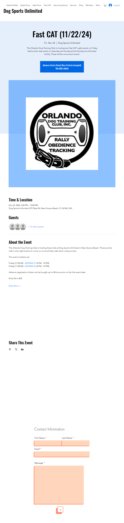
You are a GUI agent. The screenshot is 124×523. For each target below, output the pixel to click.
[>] (60, 509)
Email (37, 449)
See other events (62, 68)
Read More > (14, 286)
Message (39, 463)
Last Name (67, 438)
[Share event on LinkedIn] (22, 349)
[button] (105, 5)
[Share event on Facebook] (10, 349)
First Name (40, 438)
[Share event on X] (16, 349)
